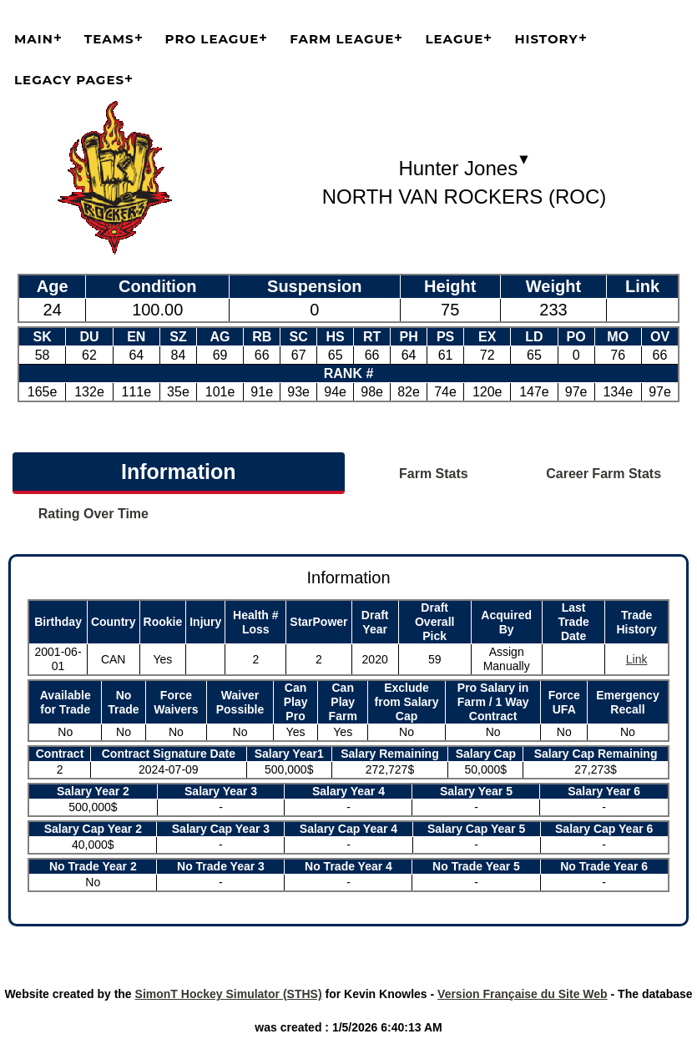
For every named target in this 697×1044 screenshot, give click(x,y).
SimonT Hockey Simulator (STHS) (228, 994)
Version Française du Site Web (522, 994)
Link (637, 659)
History (546, 39)
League (454, 39)
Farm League (342, 39)
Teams (109, 39)
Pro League (212, 39)
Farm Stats (433, 474)
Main (33, 39)
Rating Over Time (93, 514)
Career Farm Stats (603, 474)
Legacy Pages (69, 80)
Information (178, 471)
